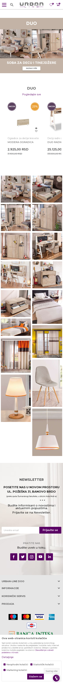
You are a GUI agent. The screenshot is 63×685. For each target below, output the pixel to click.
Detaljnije (8, 657)
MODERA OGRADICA (20, 142)
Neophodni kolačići (17, 664)
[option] (23, 129)
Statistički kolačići (43, 664)
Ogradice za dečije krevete (23, 138)
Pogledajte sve (31, 94)
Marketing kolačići (16, 670)
